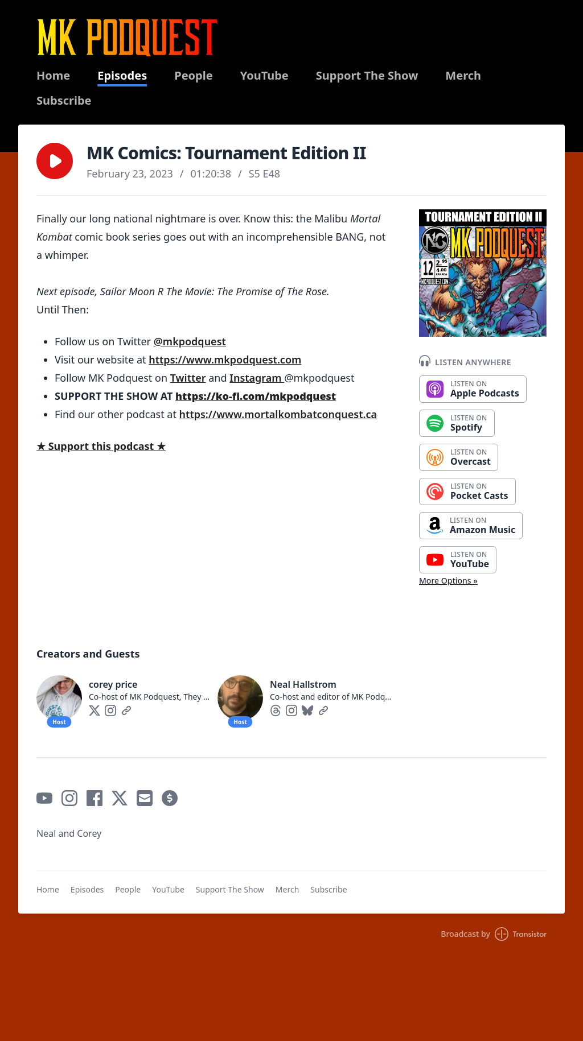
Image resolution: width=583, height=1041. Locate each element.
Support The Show (367, 75)
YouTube (264, 75)
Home (53, 75)
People (193, 75)
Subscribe (64, 100)
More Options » (448, 580)
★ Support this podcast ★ (101, 446)
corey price (113, 684)
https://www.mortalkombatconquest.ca (278, 414)
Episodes (122, 75)
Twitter (188, 378)
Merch (463, 75)
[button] (54, 161)
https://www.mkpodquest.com (225, 359)
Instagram (256, 378)
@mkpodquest (190, 341)
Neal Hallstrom (303, 684)
